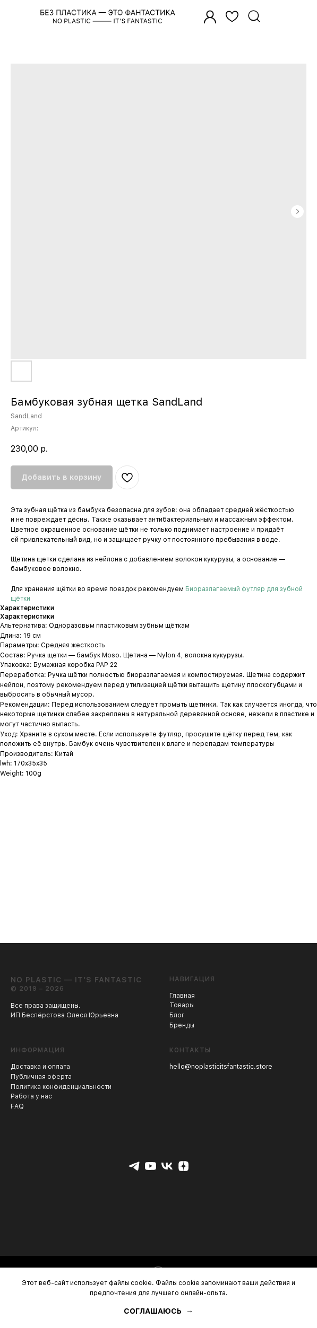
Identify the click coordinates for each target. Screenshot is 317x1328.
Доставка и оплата (40, 1066)
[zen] (183, 1166)
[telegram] (134, 1166)
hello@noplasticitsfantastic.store (220, 1066)
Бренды (181, 1025)
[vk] (167, 1166)
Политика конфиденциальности (61, 1086)
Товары (181, 1005)
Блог (177, 1015)
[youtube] (150, 1166)
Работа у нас (31, 1096)
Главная (182, 995)
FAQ (17, 1106)
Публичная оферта (41, 1076)
